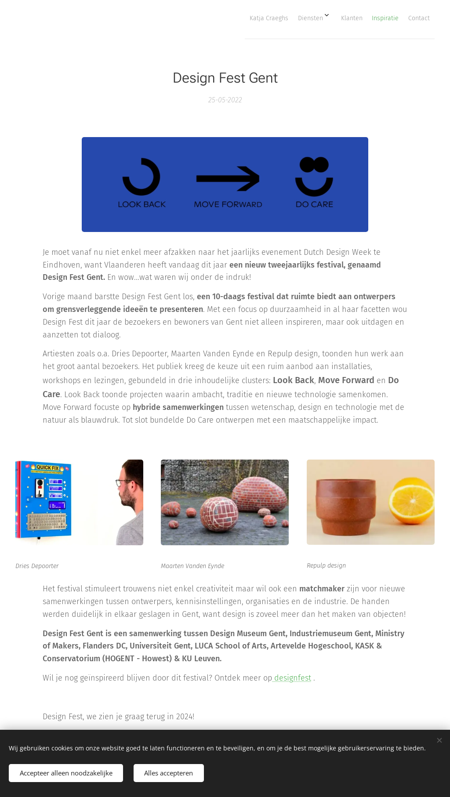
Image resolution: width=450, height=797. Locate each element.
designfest (291, 678)
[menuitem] (357, 18)
